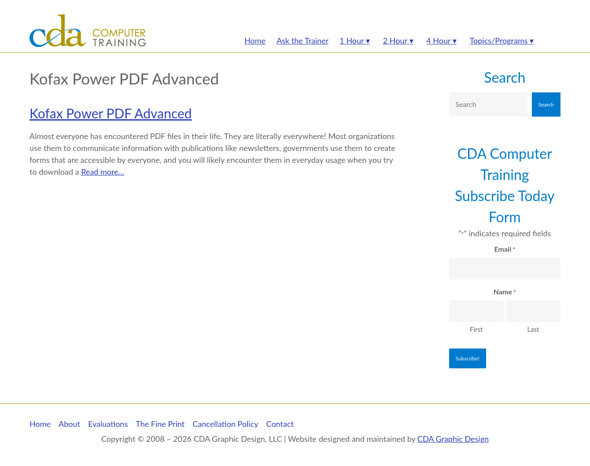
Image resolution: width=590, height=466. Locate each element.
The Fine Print (160, 424)
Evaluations (108, 424)
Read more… (102, 171)
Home (40, 424)
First (476, 329)
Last (533, 329)
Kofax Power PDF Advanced (111, 113)
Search (504, 77)
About (69, 424)
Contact (280, 424)
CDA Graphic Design (453, 439)
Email (504, 249)
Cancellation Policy (225, 424)
